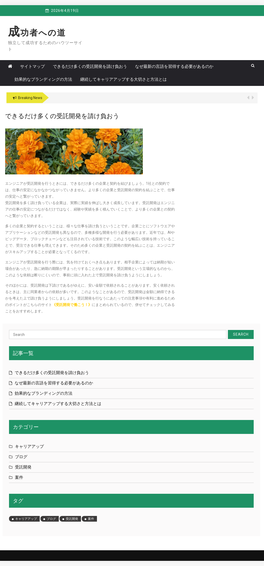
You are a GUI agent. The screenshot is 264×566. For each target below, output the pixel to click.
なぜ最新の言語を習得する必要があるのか (174, 66)
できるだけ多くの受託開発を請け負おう (90, 66)
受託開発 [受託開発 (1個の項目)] (72, 519)
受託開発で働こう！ (72, 305)
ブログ (21, 456)
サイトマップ (32, 66)
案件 (19, 477)
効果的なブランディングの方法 (43, 79)
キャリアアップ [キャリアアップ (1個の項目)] (26, 519)
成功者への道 (37, 33)
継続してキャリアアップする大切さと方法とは (123, 79)
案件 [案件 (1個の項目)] (91, 519)
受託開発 (23, 467)
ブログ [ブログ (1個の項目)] (51, 519)
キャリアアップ (29, 446)
